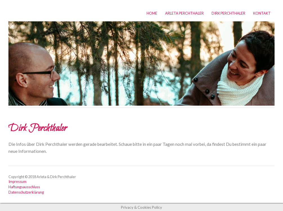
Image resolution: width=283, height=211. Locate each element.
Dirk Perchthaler (228, 13)
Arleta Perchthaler (184, 13)
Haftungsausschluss (24, 187)
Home (152, 13)
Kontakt (262, 13)
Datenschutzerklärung (26, 192)
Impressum (17, 181)
